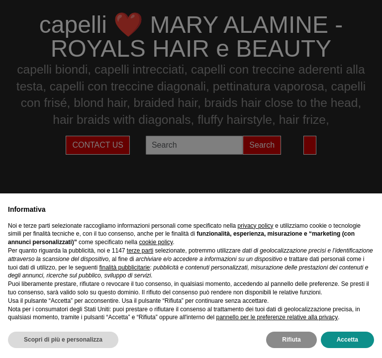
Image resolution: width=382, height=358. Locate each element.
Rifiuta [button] (291, 339)
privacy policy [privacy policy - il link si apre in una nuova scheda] (256, 225)
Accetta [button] (347, 339)
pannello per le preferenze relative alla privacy (277, 317)
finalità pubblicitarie (124, 267)
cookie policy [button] (156, 242)
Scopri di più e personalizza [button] (63, 339)
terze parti (140, 250)
